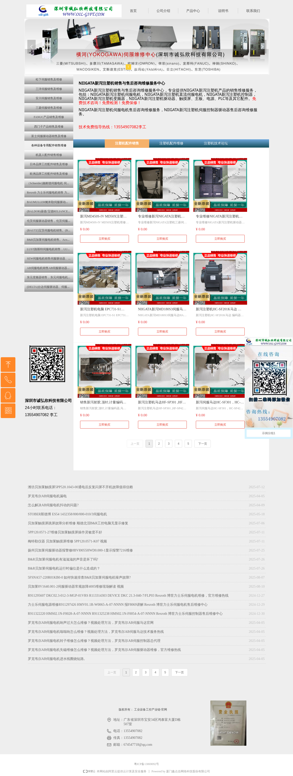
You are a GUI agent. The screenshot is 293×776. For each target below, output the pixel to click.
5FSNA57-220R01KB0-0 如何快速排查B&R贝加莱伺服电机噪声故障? (79, 577)
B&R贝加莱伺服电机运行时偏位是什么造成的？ (64, 568)
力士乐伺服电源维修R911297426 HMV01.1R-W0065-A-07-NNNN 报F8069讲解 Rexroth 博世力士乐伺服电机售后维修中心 (118, 604)
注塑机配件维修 (171, 143)
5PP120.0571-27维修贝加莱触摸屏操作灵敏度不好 (65, 532)
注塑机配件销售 (127, 143)
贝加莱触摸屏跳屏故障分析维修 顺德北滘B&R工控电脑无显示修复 (78, 523)
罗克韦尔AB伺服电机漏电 (47, 496)
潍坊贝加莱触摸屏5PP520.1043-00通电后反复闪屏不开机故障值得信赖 (80, 487)
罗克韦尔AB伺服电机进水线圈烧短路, (56, 659)
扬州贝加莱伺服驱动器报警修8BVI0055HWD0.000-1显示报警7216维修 (80, 550)
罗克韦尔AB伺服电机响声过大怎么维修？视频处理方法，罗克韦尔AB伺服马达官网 (91, 623)
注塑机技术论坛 (216, 143)
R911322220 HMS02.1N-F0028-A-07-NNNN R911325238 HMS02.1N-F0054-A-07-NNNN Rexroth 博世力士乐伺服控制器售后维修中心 (125, 613)
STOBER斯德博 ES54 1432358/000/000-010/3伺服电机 (67, 514)
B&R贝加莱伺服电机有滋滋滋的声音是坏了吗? (63, 559)
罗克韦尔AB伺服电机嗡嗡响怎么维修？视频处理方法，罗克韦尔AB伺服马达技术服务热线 (96, 632)
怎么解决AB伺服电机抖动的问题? (53, 505)
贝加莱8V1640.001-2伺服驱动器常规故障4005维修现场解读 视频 (76, 586)
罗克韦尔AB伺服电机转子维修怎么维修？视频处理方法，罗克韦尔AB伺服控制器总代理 (94, 641)
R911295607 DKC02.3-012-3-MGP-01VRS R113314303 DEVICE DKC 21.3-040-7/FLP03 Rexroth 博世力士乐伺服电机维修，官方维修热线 (128, 595)
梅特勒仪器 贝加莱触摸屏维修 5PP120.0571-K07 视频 (67, 541)
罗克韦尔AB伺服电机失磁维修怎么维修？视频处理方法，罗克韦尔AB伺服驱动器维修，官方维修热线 (104, 650)
